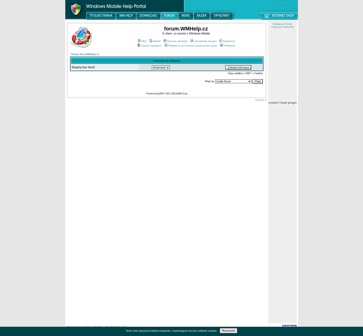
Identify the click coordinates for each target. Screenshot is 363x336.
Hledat (154, 41)
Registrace (227, 41)
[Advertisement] (282, 248)
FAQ (142, 41)
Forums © (261, 99)
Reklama (278, 24)
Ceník (288, 24)
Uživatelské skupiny (203, 41)
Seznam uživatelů (175, 41)
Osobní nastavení (149, 45)
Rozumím (228, 330)
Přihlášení (227, 45)
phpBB (160, 93)
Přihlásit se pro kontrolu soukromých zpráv (191, 45)
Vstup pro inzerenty (282, 26)
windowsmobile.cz (284, 5)
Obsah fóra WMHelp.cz (85, 54)
